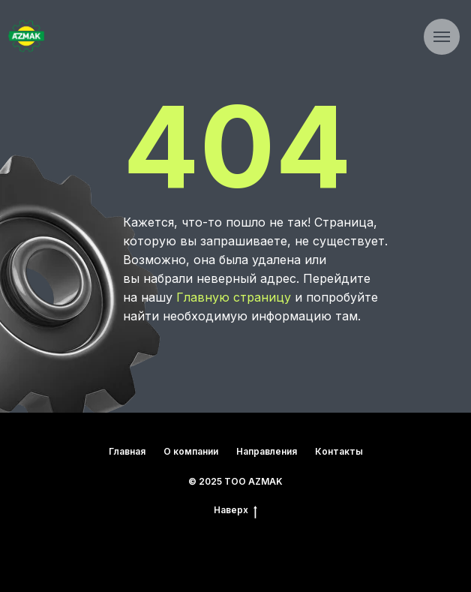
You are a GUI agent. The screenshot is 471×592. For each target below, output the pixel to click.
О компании (191, 451)
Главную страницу (233, 297)
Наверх (235, 510)
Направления (266, 451)
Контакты (339, 451)
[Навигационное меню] (442, 37)
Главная (127, 451)
